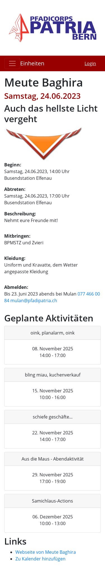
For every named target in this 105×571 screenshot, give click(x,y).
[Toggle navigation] (12, 63)
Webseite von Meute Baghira (45, 552)
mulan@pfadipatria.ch (33, 300)
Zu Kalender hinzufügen (40, 559)
